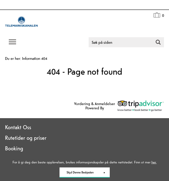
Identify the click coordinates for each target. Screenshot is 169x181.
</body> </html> (84, 90)
